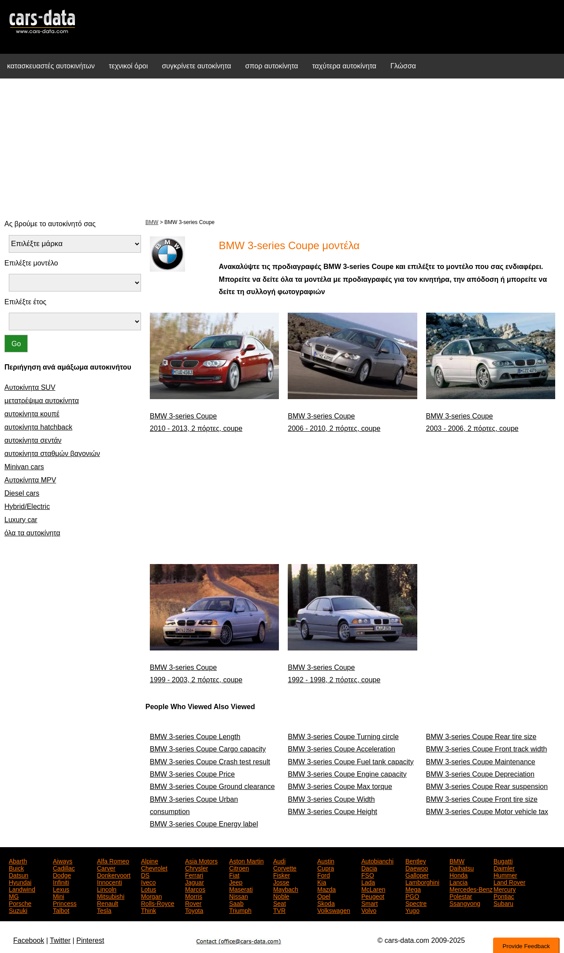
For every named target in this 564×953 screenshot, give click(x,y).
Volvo (368, 909)
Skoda (326, 902)
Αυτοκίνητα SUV (30, 387)
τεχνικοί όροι (128, 66)
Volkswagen (333, 909)
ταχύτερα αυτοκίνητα (344, 66)
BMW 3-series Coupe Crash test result (210, 762)
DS (145, 874)
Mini (58, 895)
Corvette (285, 867)
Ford (323, 874)
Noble (281, 895)
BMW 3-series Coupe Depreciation (480, 774)
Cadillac (64, 867)
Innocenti (109, 881)
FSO (367, 874)
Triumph (240, 909)
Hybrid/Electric (27, 506)
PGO (412, 895)
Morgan (151, 895)
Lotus (148, 888)
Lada (368, 881)
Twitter (60, 940)
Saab (236, 902)
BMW (151, 222)
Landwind (22, 888)
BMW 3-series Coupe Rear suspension (487, 786)
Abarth (18, 860)
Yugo (412, 909)
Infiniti (61, 881)
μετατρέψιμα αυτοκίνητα (41, 400)
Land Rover (509, 881)
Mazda (326, 888)
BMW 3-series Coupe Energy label (204, 824)
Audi (279, 860)
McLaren (373, 888)
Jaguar (194, 881)
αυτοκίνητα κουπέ (31, 414)
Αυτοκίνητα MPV (30, 480)
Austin (325, 860)
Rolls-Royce (157, 902)
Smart (369, 902)
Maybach (285, 888)
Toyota (194, 909)
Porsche (20, 902)
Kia (321, 881)
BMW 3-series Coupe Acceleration (341, 749)
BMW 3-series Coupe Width (331, 799)
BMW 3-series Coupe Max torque (340, 786)
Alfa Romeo (113, 860)
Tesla (104, 909)
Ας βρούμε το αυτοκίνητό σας (50, 224)
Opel (323, 895)
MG (14, 895)
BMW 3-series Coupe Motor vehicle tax (487, 811)
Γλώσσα (403, 66)
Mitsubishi (110, 895)
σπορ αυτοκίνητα (271, 66)
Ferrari (194, 874)
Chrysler (196, 867)
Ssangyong (464, 902)
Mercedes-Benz (471, 888)
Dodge (62, 874)
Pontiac (504, 895)
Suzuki (18, 909)
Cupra (325, 867)
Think (148, 909)
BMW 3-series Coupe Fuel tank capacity (350, 762)
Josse (281, 881)
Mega (413, 888)
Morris (193, 895)
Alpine (149, 860)
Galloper (417, 874)
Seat (279, 902)
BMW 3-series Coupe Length (195, 736)
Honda (458, 874)
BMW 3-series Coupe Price (192, 774)
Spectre (416, 902)
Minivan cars (24, 467)
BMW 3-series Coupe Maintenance (480, 762)
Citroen (239, 867)
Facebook (28, 940)
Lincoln (106, 888)
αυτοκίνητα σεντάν (33, 440)
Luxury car (20, 519)
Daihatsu (461, 867)
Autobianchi (377, 860)
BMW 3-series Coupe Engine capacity (347, 774)
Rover (193, 902)
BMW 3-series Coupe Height (332, 811)
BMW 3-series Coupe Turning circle (343, 736)
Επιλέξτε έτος (25, 302)
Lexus (61, 888)
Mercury (505, 888)
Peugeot (372, 895)
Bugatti (503, 860)
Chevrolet (154, 867)
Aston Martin (246, 860)
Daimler (504, 867)
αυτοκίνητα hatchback (38, 427)
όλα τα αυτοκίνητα (32, 533)
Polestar (460, 895)
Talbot (61, 909)
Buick (16, 867)
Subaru (503, 902)
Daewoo (416, 867)
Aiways (62, 860)
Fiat (234, 874)
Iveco (148, 881)
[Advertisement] (282, 147)
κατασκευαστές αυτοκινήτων (51, 66)
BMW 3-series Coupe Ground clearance (212, 786)
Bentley (415, 860)
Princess (65, 902)
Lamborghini (422, 881)
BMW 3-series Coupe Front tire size (482, 799)
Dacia (369, 867)
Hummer (505, 874)
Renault (107, 902)
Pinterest (90, 940)
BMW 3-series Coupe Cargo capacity (208, 749)
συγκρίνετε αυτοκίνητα (196, 66)
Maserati (241, 888)
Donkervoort (113, 874)
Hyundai (20, 881)
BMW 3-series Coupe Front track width (486, 749)
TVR (279, 909)
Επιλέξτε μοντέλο (31, 263)
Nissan (238, 895)
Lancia (458, 881)
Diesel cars (21, 493)
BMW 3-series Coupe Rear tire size (481, 736)
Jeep (235, 881)
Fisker (281, 874)
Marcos (195, 888)
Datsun (18, 874)
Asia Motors (201, 860)
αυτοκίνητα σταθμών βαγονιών (52, 453)
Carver (106, 867)
